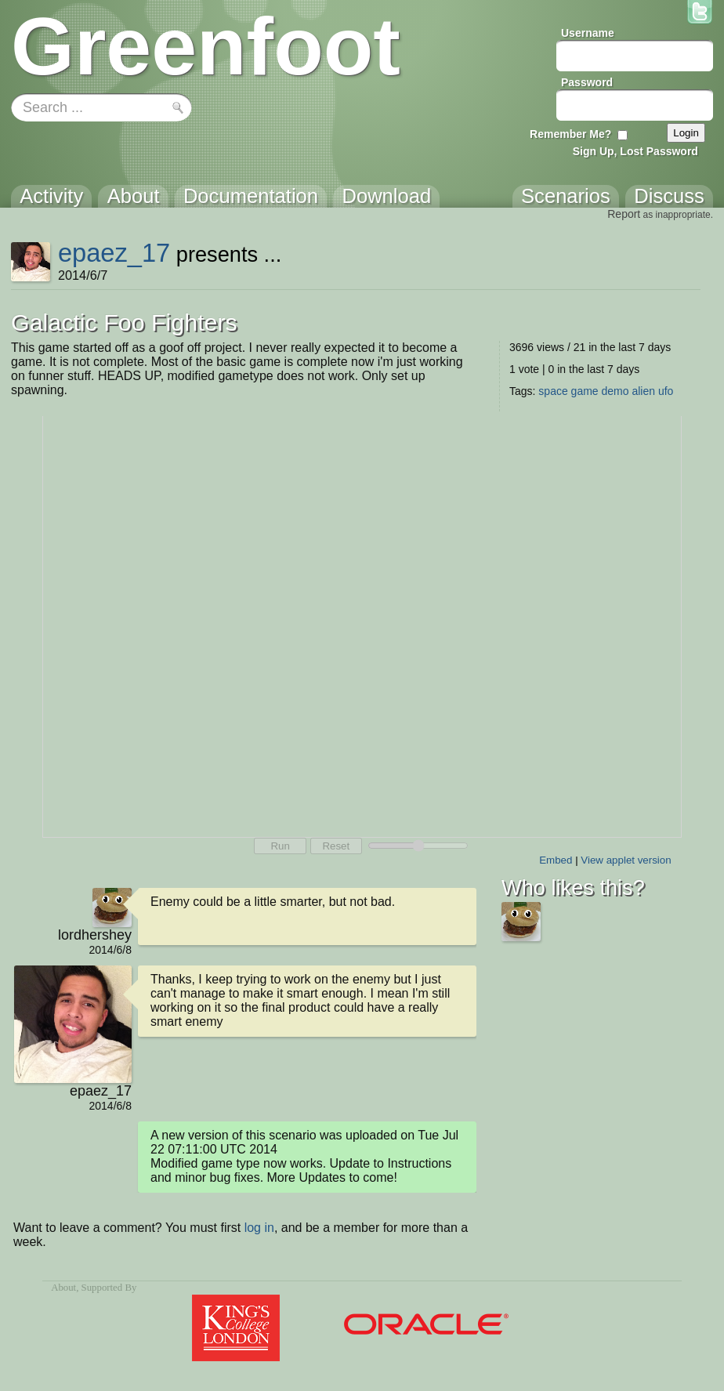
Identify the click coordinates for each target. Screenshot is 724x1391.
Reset (335, 846)
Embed (555, 860)
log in (259, 1227)
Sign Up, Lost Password (635, 151)
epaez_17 (114, 252)
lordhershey (95, 935)
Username (587, 33)
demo (615, 391)
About (63, 1287)
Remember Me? (570, 134)
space (552, 391)
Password (587, 82)
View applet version (626, 860)
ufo (665, 391)
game (585, 391)
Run (279, 846)
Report (623, 214)
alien (643, 391)
